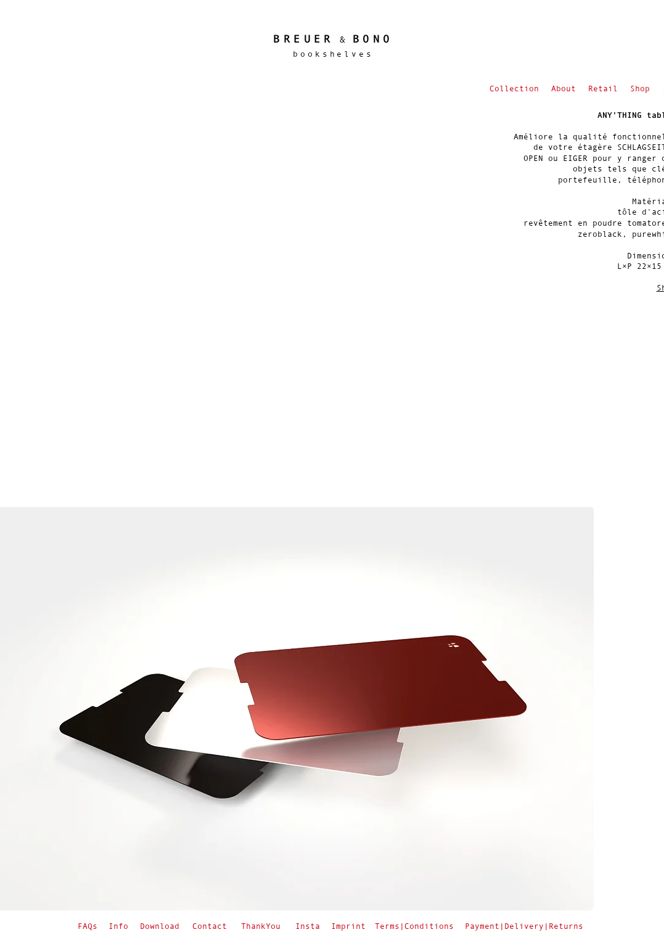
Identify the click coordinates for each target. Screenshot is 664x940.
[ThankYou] (262, 925)
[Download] (161, 925)
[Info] (120, 925)
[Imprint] (349, 925)
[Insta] (309, 925)
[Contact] (211, 925)
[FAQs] (89, 925)
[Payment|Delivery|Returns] (525, 925)
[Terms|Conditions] (415, 925)
